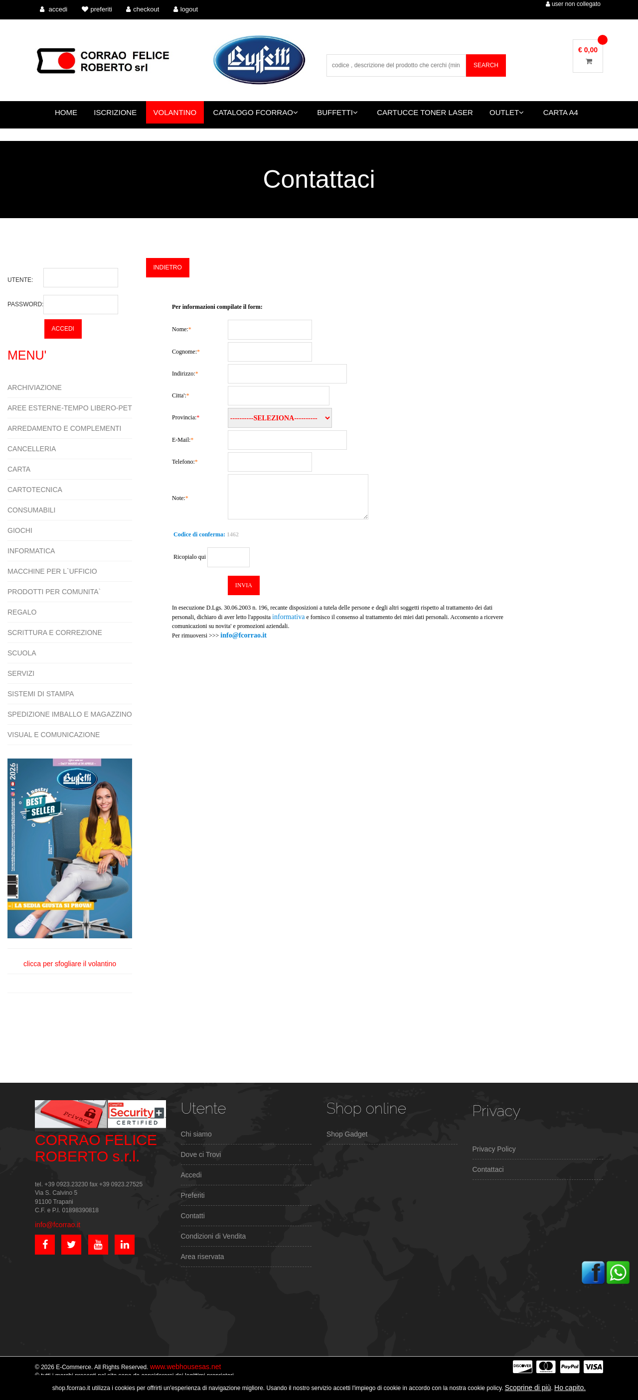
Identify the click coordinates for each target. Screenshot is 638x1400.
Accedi (191, 1175)
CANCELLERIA (31, 449)
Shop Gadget (347, 1134)
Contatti (193, 1216)
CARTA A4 (560, 112)
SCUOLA (21, 653)
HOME (66, 112)
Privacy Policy (494, 1149)
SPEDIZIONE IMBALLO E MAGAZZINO (69, 714)
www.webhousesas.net (185, 1367)
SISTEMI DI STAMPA (40, 694)
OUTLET (506, 112)
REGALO (21, 612)
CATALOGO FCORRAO (255, 112)
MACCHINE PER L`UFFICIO (52, 571)
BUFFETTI (337, 112)
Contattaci (488, 1169)
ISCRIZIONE (115, 112)
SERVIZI (20, 673)
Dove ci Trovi (201, 1154)
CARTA (18, 469)
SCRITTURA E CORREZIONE (54, 632)
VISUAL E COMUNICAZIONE (53, 735)
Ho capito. (570, 1388)
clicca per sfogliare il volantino (69, 863)
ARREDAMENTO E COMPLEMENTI (64, 428)
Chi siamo (196, 1134)
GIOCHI (19, 530)
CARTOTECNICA (34, 490)
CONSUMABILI (31, 510)
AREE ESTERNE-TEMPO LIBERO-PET (69, 408)
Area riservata (202, 1257)
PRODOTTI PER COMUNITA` (54, 592)
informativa (288, 617)
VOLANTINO (175, 112)
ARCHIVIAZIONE (34, 387)
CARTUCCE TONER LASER (425, 112)
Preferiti (193, 1195)
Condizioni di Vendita (213, 1236)
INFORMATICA (31, 551)
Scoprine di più (528, 1388)
